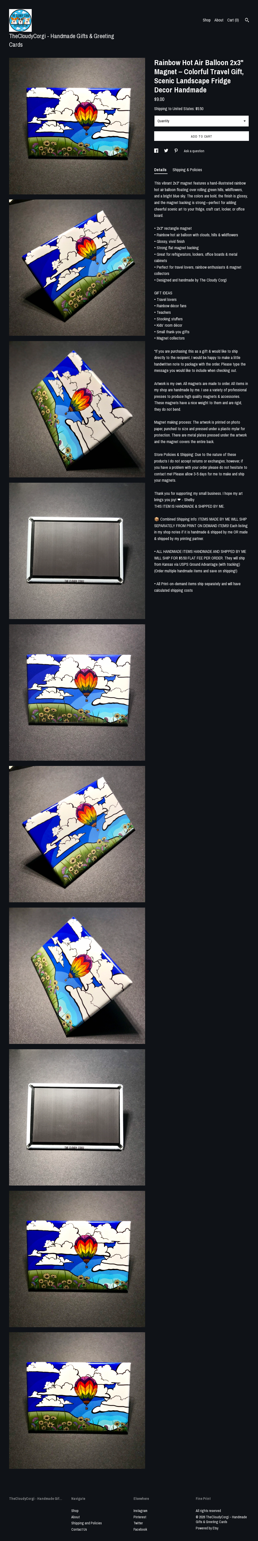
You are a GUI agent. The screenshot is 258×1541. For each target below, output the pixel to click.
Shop (207, 20)
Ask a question (194, 151)
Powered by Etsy (207, 1528)
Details (161, 169)
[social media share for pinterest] (176, 151)
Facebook (140, 1529)
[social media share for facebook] (156, 151)
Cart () (233, 20)
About (218, 20)
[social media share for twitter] (166, 151)
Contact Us (79, 1529)
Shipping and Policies (86, 1523)
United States (183, 108)
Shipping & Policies (187, 169)
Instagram (140, 1510)
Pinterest (140, 1517)
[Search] (247, 20)
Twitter (138, 1523)
